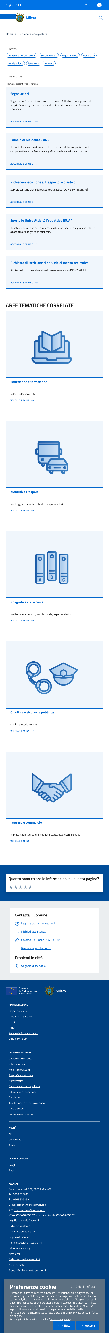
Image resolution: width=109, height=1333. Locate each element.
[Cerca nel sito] (101, 17)
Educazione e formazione (22, 1092)
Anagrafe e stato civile (21, 1075)
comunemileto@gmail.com (32, 1205)
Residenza (89, 55)
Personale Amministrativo (23, 1033)
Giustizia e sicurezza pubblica (24, 1086)
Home (9, 34)
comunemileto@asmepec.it (29, 1210)
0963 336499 (21, 1199)
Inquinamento (70, 55)
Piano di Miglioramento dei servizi (27, 1270)
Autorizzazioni (16, 1081)
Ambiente (14, 1097)
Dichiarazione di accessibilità (24, 1259)
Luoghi (12, 1165)
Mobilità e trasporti (19, 1070)
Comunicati (15, 1139)
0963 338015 (21, 1194)
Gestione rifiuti (49, 55)
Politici (12, 1028)
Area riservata (17, 1265)
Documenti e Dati (18, 1039)
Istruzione (33, 63)
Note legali (14, 1254)
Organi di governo (18, 1011)
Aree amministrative (20, 1016)
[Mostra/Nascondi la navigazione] (7, 16)
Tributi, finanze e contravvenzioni (27, 1103)
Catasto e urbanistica (20, 1058)
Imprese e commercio (21, 1114)
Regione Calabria (15, 5)
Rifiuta (66, 1325)
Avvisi (12, 1145)
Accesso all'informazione (21, 55)
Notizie (12, 1134)
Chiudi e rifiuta (85, 1286)
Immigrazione (15, 63)
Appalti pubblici (17, 1108)
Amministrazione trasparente (25, 1243)
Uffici (12, 1022)
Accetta (90, 1325)
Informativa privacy (19, 1248)
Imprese (49, 63)
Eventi (12, 1170)
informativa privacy (60, 1319)
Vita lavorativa (17, 1064)
